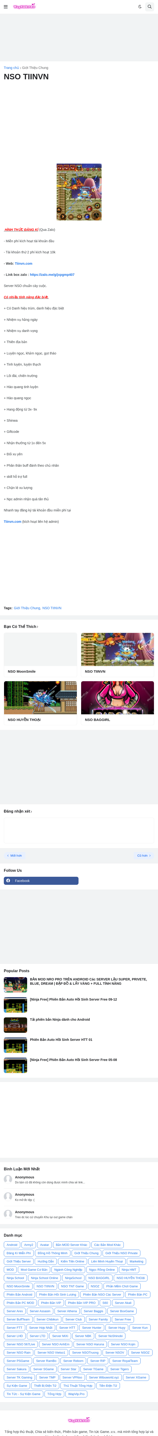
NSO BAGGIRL (97, 720)
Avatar (44, 1245)
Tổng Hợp (54, 1394)
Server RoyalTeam (125, 1361)
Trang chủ (11, 67)
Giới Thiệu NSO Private (121, 1253)
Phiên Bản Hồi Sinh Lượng (57, 1294)
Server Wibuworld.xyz (104, 1377)
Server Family (98, 1319)
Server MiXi (60, 1336)
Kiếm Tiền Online (72, 1261)
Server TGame (93, 1369)
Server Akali (123, 1303)
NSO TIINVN (51, 608)
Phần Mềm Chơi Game (122, 1286)
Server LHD (15, 1336)
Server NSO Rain (18, 1352)
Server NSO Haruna (90, 1344)
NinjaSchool (73, 1278)
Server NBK (83, 1336)
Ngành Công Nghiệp (68, 1269)
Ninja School (15, 1278)
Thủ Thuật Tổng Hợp (77, 1385)
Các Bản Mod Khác (107, 1245)
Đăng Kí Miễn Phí (19, 1253)
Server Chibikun (48, 1319)
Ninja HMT (129, 1269)
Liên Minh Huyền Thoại (107, 1261)
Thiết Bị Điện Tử (45, 1385)
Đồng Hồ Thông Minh (53, 1253)
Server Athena (67, 1311)
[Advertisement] (79, 37)
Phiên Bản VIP (51, 1303)
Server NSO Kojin (123, 1344)
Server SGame (43, 1369)
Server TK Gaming (19, 1377)
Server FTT (14, 1327)
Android (12, 1245)
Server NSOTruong (85, 1352)
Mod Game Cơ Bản (34, 1269)
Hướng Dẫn (46, 1261)
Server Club (73, 1319)
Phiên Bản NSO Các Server (102, 1294)
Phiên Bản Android (19, 1294)
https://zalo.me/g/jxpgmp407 (52, 275)
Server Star (68, 1369)
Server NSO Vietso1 (51, 1352)
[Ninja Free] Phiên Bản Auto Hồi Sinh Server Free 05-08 (73, 1060)
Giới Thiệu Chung (35, 67)
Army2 (28, 1245)
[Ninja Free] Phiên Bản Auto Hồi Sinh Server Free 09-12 (73, 999)
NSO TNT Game (72, 1286)
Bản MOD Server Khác (71, 1245)
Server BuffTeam (18, 1319)
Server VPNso (72, 1377)
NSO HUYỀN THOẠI (24, 720)
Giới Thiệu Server (19, 1261)
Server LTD (37, 1336)
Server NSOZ (140, 1352)
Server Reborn (73, 1361)
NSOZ (95, 1286)
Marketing (136, 1261)
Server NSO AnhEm (55, 1344)
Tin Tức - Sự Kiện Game (23, 1394)
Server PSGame (18, 1361)
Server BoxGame (122, 1311)
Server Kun (140, 1327)
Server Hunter (91, 1327)
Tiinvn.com (23, 263)
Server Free (123, 1319)
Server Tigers (119, 1369)
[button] (5, 7)
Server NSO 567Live (21, 1344)
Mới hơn (16, 855)
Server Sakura (16, 1369)
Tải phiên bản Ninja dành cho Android (60, 1019)
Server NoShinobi (110, 1336)
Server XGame (136, 1377)
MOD (10, 1269)
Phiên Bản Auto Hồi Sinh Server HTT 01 (61, 1040)
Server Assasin (40, 1311)
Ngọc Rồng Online (102, 1269)
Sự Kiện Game (17, 1385)
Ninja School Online (44, 1278)
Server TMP (47, 1377)
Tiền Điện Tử (108, 1385)
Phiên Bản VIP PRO (82, 1303)
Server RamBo (46, 1361)
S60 (105, 1303)
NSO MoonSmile (22, 671)
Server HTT (67, 1327)
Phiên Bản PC (137, 1294)
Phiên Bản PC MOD (20, 1303)
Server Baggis (93, 1311)
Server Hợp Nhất (40, 1327)
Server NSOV (114, 1352)
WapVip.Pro (76, 1394)
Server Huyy (116, 1327)
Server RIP (97, 1361)
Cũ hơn (142, 855)
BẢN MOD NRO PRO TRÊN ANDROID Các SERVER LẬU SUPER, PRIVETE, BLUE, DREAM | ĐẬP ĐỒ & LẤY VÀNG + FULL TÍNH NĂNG (88, 981)
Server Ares (15, 1311)
